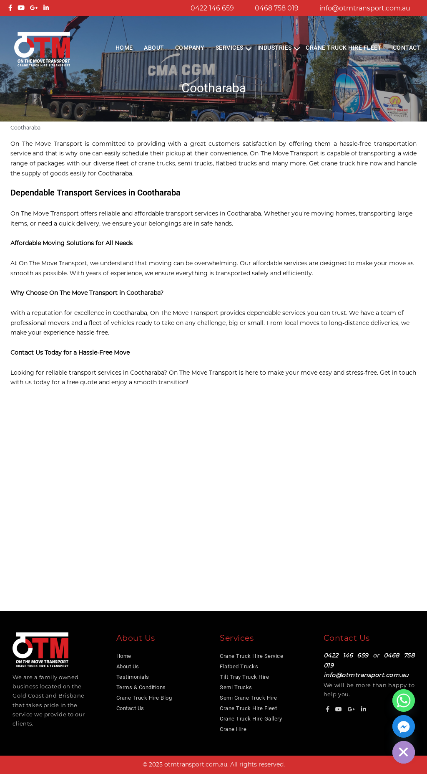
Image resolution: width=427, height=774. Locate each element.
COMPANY (190, 47)
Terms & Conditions (141, 687)
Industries (274, 47)
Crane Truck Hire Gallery (251, 719)
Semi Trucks (236, 687)
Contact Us (130, 708)
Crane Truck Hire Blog (144, 698)
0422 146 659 (212, 8)
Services (230, 47)
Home (124, 47)
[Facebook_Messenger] (403, 726)
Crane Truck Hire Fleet (344, 47)
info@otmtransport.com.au (364, 8)
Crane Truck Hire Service (251, 656)
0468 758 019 (277, 8)
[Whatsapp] (403, 700)
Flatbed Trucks (239, 666)
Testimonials (132, 677)
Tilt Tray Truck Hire (244, 677)
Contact (407, 47)
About (154, 47)
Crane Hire (233, 729)
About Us (127, 666)
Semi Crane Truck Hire (248, 698)
